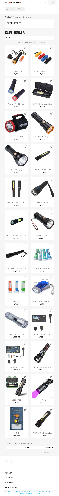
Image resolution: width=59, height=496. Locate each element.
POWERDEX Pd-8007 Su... (16, 334)
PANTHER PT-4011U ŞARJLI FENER (16, 236)
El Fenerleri (14, 23)
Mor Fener (42, 400)
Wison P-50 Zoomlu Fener (42, 367)
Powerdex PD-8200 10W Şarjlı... (16, 268)
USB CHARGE (16, 400)
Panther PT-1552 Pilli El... (42, 268)
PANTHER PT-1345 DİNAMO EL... (42, 301)
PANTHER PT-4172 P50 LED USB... (42, 170)
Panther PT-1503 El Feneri (16, 104)
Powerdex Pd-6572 (16, 71)
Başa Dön (47, 452)
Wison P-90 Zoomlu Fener (42, 334)
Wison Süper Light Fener (16, 367)
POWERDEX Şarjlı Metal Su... (42, 104)
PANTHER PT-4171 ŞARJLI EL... (42, 433)
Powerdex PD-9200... (43, 236)
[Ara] (15, 9)
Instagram (11, 461)
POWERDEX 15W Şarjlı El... (42, 137)
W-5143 (16, 433)
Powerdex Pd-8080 (16, 137)
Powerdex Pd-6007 (42, 203)
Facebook (6, 461)
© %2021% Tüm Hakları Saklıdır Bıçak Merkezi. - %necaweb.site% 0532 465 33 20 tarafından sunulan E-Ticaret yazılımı (29, 492)
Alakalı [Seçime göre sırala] (29, 38)
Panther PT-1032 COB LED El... (16, 203)
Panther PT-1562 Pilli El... (16, 301)
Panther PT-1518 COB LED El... (42, 71)
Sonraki (50, 447)
